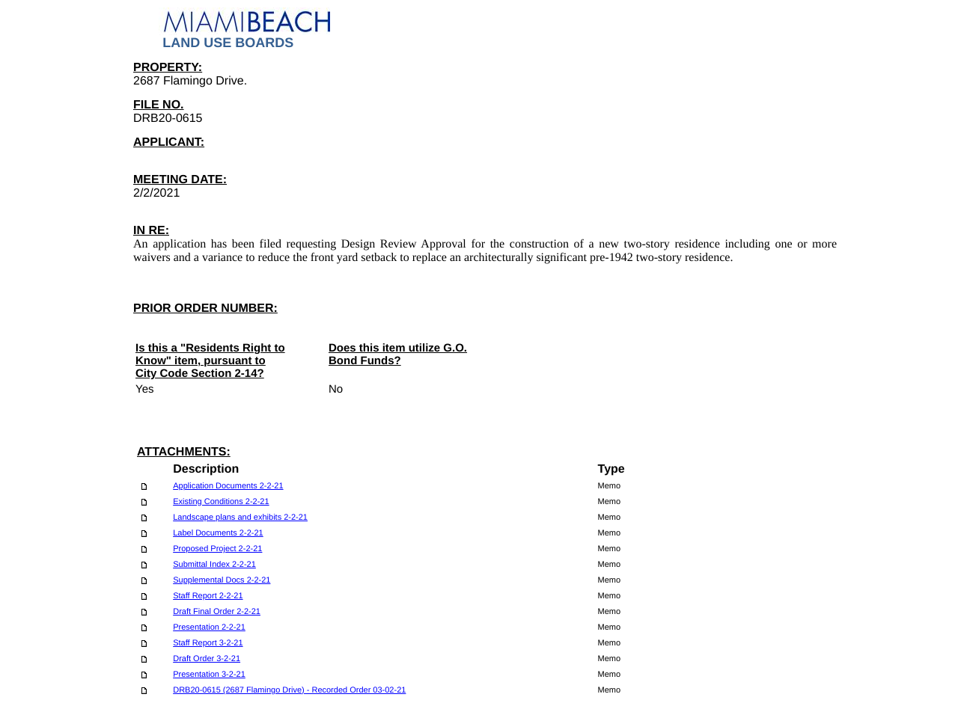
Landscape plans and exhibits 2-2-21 (240, 517)
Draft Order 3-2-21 (206, 658)
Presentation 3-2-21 (209, 674)
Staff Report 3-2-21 (207, 643)
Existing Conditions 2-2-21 (221, 501)
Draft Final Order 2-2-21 (216, 611)
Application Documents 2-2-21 (228, 486)
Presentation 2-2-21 (209, 627)
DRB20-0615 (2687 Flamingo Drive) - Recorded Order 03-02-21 (289, 690)
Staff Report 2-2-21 (207, 596)
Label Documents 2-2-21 (218, 533)
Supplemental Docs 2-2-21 (221, 580)
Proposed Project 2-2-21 (217, 548)
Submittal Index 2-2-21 (214, 564)
